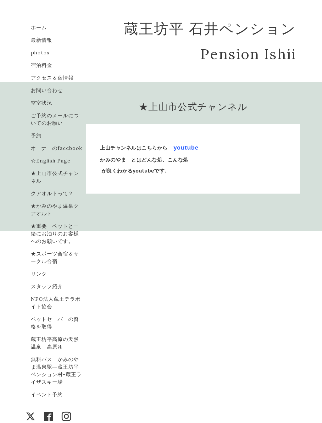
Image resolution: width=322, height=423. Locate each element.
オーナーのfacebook (56, 148)
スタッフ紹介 (47, 286)
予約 (36, 135)
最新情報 (41, 40)
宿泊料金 (41, 65)
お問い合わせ (47, 90)
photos (40, 52)
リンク (39, 274)
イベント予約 (47, 394)
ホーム (39, 27)
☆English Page (50, 160)
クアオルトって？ (55, 193)
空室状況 (41, 103)
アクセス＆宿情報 (52, 77)
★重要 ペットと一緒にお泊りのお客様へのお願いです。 (55, 233)
